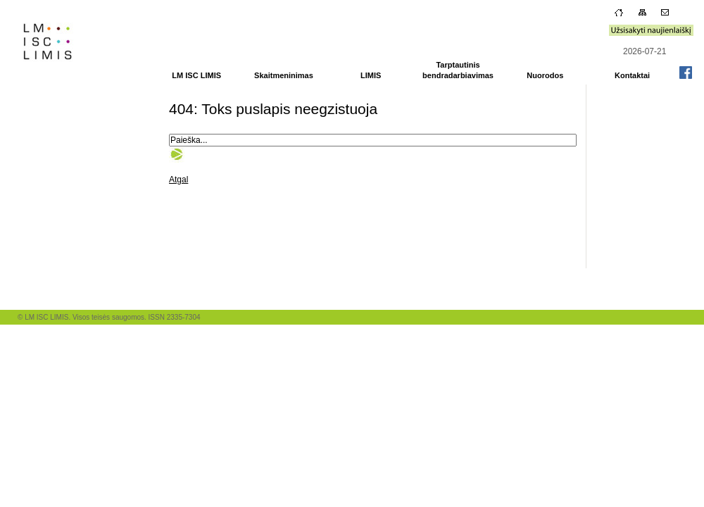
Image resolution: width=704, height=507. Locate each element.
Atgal (178, 179)
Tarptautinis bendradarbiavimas (458, 70)
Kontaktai (632, 75)
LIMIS (370, 75)
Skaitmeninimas (283, 75)
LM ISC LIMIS (196, 75)
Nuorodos (545, 75)
